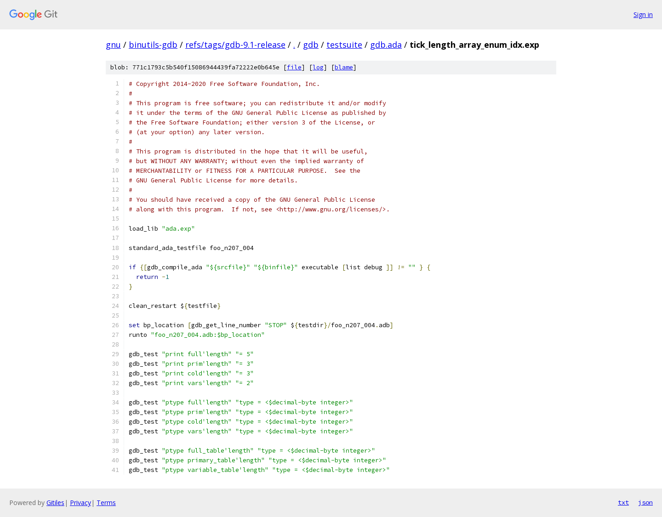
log (318, 67)
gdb (311, 44)
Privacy (80, 502)
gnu (113, 44)
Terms (106, 502)
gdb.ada (386, 44)
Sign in (643, 14)
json (645, 502)
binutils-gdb (153, 44)
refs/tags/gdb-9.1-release (235, 44)
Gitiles (55, 502)
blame (344, 67)
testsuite (344, 44)
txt (623, 502)
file (294, 67)
